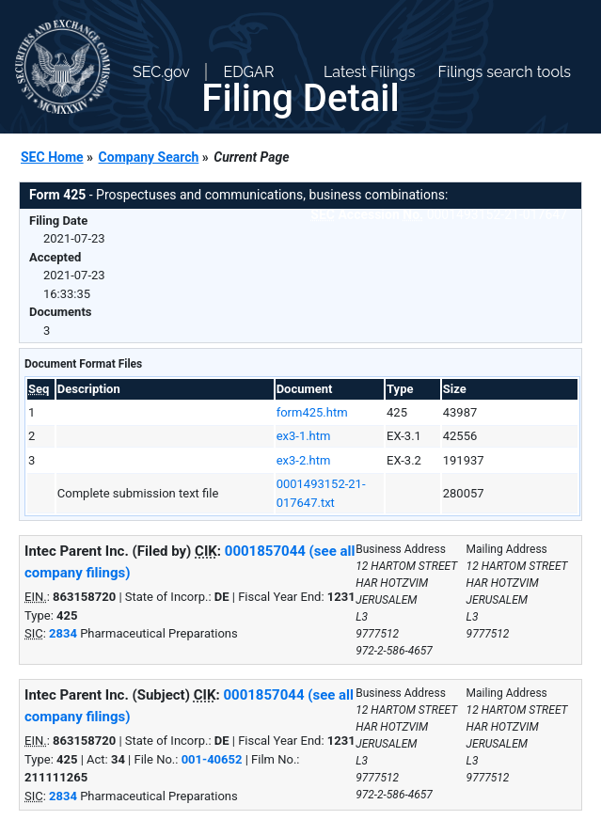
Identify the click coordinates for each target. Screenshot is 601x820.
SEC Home (52, 157)
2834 (63, 633)
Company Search (149, 157)
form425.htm (312, 412)
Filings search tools (504, 72)
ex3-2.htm (304, 460)
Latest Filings (369, 72)
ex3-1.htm (304, 436)
